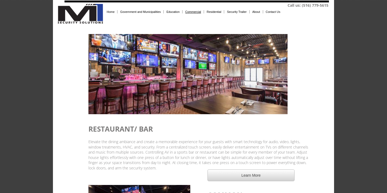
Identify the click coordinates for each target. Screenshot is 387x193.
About (256, 11)
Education (173, 11)
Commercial (193, 11)
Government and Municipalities (140, 11)
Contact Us (273, 11)
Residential (214, 11)
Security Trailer (236, 11)
